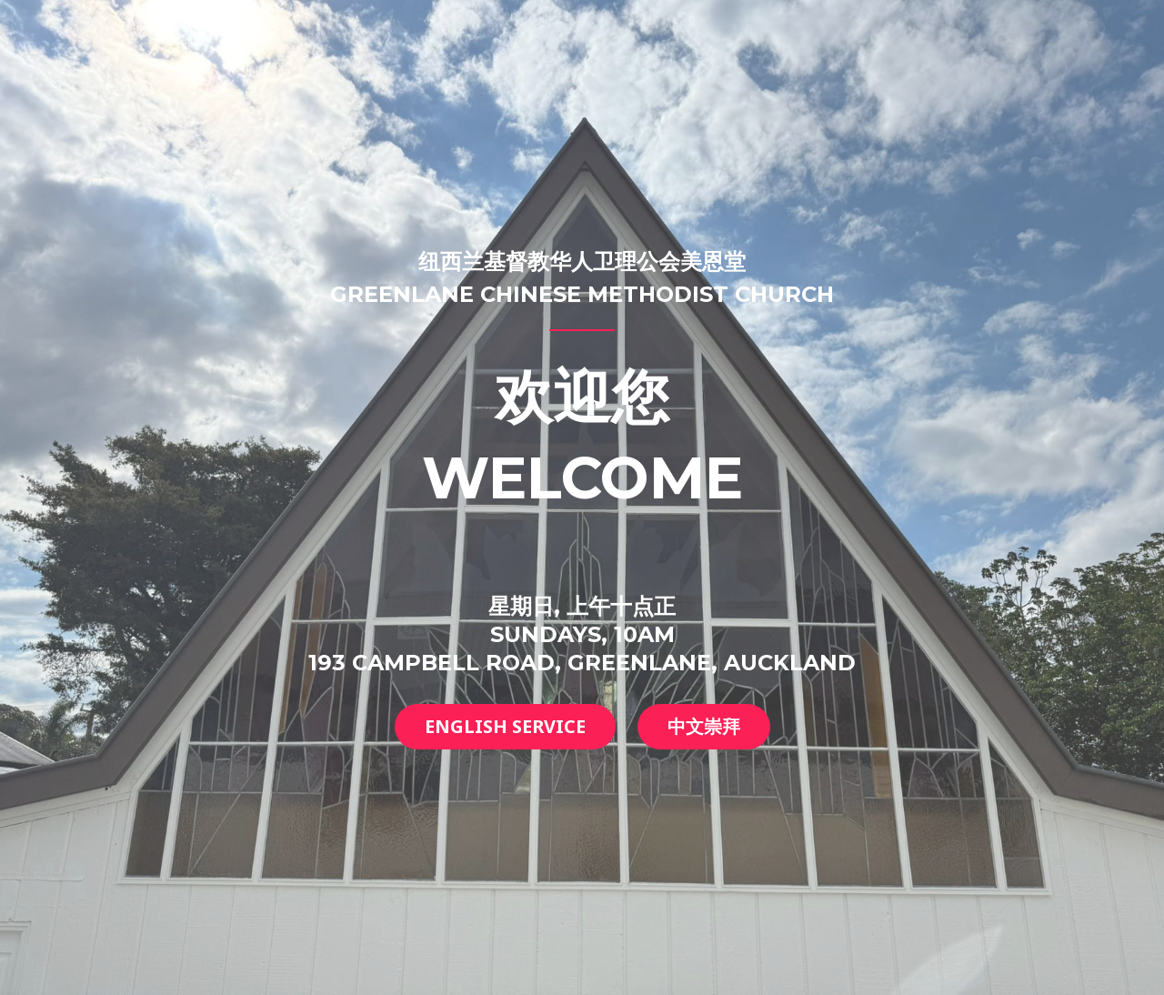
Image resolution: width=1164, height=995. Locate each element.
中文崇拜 (703, 726)
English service (505, 726)
